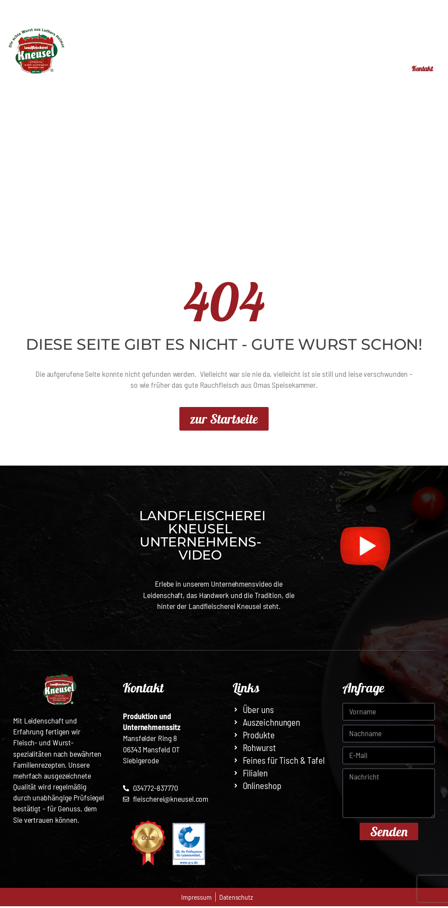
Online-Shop (280, 68)
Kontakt (417, 69)
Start (121, 68)
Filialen (162, 68)
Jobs (380, 68)
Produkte (217, 68)
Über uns (338, 68)
